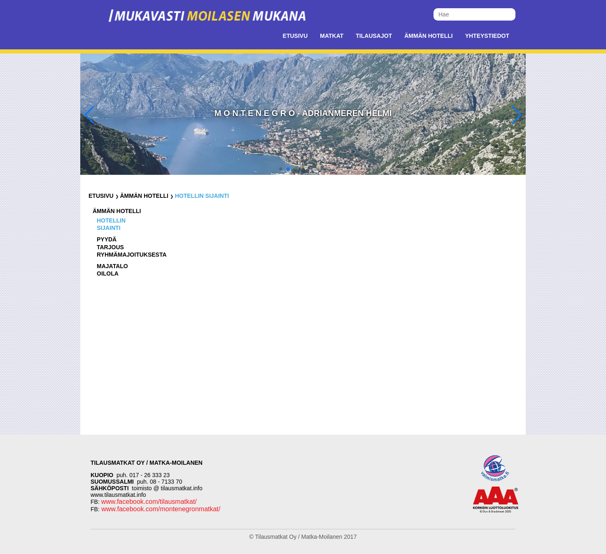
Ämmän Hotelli (428, 35)
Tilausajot (374, 35)
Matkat (331, 35)
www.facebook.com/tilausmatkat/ (149, 501)
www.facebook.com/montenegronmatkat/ (160, 508)
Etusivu (295, 35)
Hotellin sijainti (202, 195)
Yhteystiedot (487, 35)
